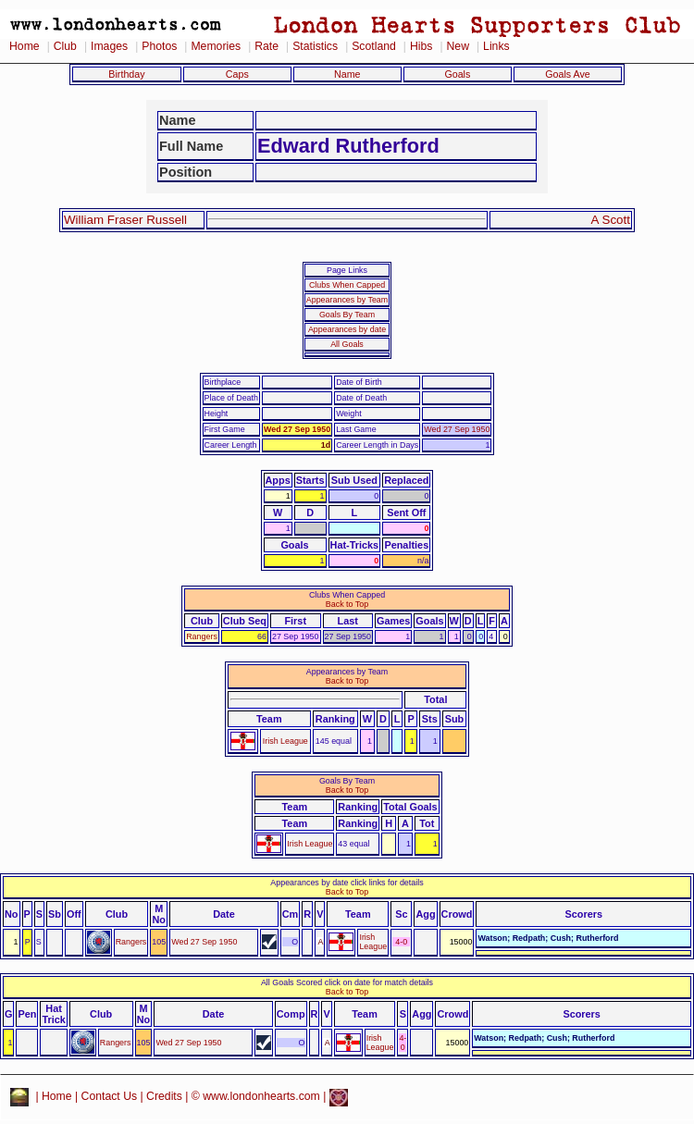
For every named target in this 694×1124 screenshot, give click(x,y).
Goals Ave (567, 74)
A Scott (610, 220)
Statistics (315, 46)
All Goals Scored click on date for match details (347, 982)
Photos (159, 46)
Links (496, 46)
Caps (237, 74)
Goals (457, 74)
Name (347, 74)
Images (109, 46)
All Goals (347, 344)
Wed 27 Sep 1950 (297, 429)
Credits (164, 1096)
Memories (216, 46)
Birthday (126, 74)
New (458, 46)
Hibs (421, 46)
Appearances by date (347, 329)
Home (24, 46)
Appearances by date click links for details (346, 882)
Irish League (285, 741)
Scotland (374, 46)
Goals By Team (347, 314)
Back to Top (347, 604)
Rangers (201, 636)
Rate (266, 46)
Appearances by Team (347, 299)
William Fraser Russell (125, 220)
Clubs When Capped (347, 285)
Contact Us (109, 1096)
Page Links (347, 270)
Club (65, 46)
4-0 (401, 941)
